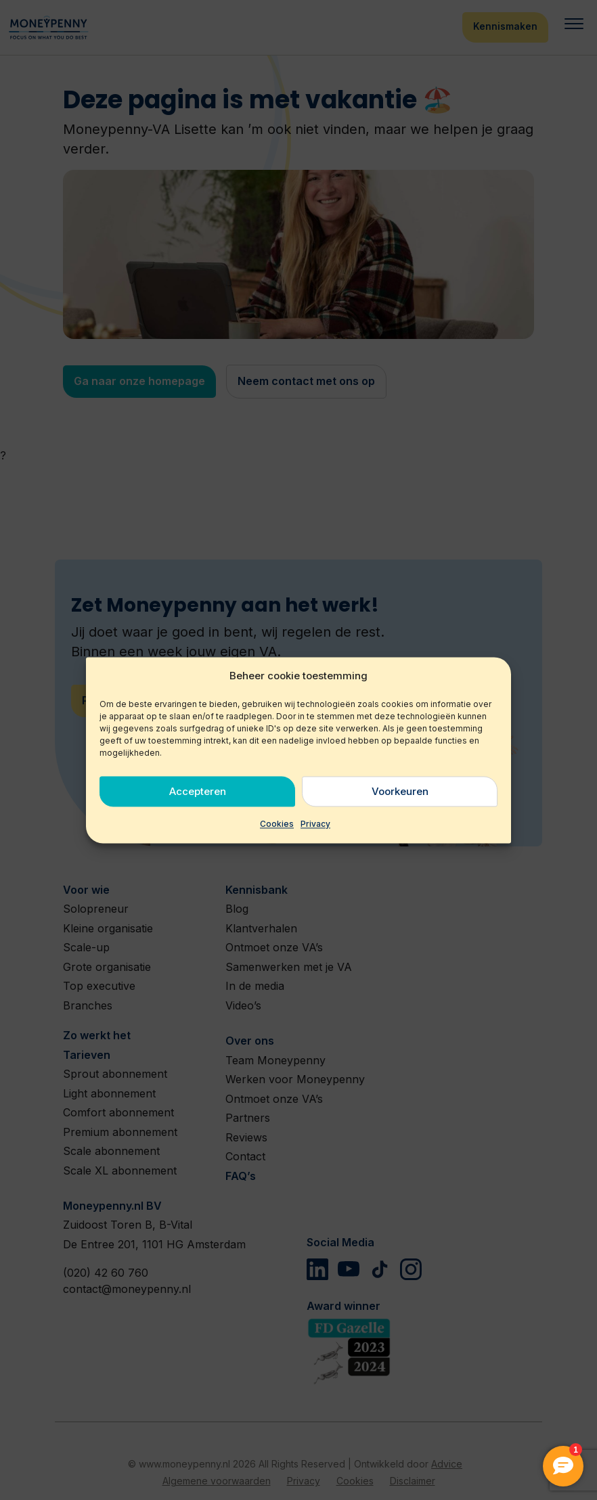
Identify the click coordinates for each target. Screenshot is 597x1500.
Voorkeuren (400, 791)
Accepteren (197, 791)
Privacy (315, 824)
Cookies (277, 824)
